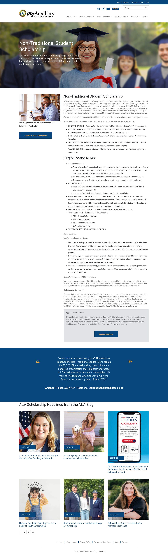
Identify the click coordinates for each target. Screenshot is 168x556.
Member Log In (137, 2)
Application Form (106, 334)
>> (33, 531)
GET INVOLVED (120, 16)
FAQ (147, 2)
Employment (71, 541)
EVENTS (134, 16)
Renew (125, 2)
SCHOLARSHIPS (103, 16)
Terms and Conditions (102, 541)
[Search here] (136, 7)
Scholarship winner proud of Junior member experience (127, 523)
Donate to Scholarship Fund (35, 135)
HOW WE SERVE (86, 16)
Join (118, 2)
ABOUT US (71, 16)
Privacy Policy (85, 541)
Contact (59, 541)
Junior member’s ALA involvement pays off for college (83, 523)
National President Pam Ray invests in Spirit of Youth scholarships (38, 523)
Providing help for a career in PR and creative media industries (84, 456)
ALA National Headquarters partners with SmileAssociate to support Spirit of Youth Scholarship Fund (126, 468)
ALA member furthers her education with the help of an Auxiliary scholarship (39, 456)
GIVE (144, 16)
